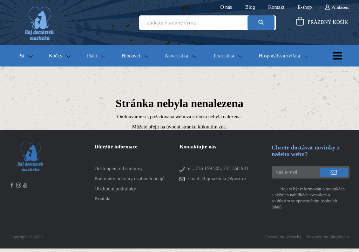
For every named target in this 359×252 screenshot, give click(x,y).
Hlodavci (131, 55)
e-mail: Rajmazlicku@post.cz (216, 178)
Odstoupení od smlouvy (119, 168)
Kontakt (276, 7)
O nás (226, 7)
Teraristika (223, 55)
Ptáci (92, 55)
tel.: (218, 168)
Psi (21, 55)
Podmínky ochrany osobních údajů (130, 178)
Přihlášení (340, 7)
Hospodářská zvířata (279, 55)
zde (222, 127)
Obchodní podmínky (115, 188)
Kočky (55, 55)
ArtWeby (293, 236)
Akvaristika (176, 55)
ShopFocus (339, 236)
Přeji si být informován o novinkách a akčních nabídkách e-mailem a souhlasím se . (308, 197)
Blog (250, 7)
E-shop (305, 7)
